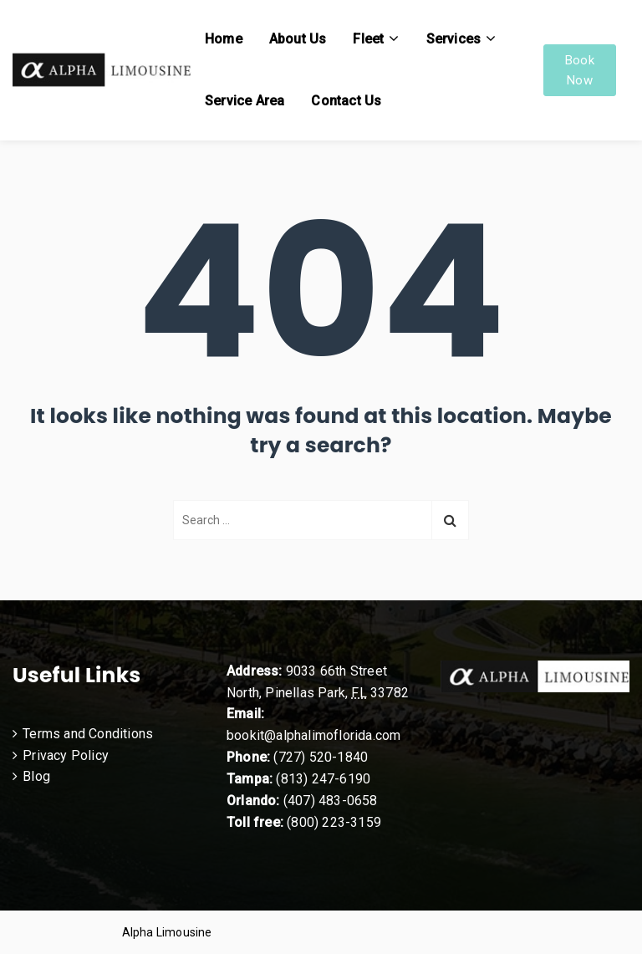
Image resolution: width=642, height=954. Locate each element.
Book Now (579, 70)
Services (454, 39)
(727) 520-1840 (320, 757)
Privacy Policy (66, 755)
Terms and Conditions (88, 734)
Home (223, 39)
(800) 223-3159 (334, 822)
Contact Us (346, 101)
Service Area (244, 101)
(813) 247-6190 (323, 779)
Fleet (368, 39)
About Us (298, 39)
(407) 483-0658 (330, 801)
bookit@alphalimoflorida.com (313, 735)
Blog (36, 776)
